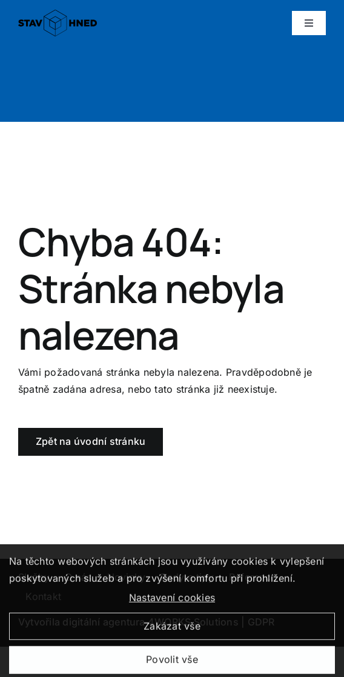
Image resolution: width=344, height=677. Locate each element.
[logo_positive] (57, 14)
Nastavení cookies (172, 600)
